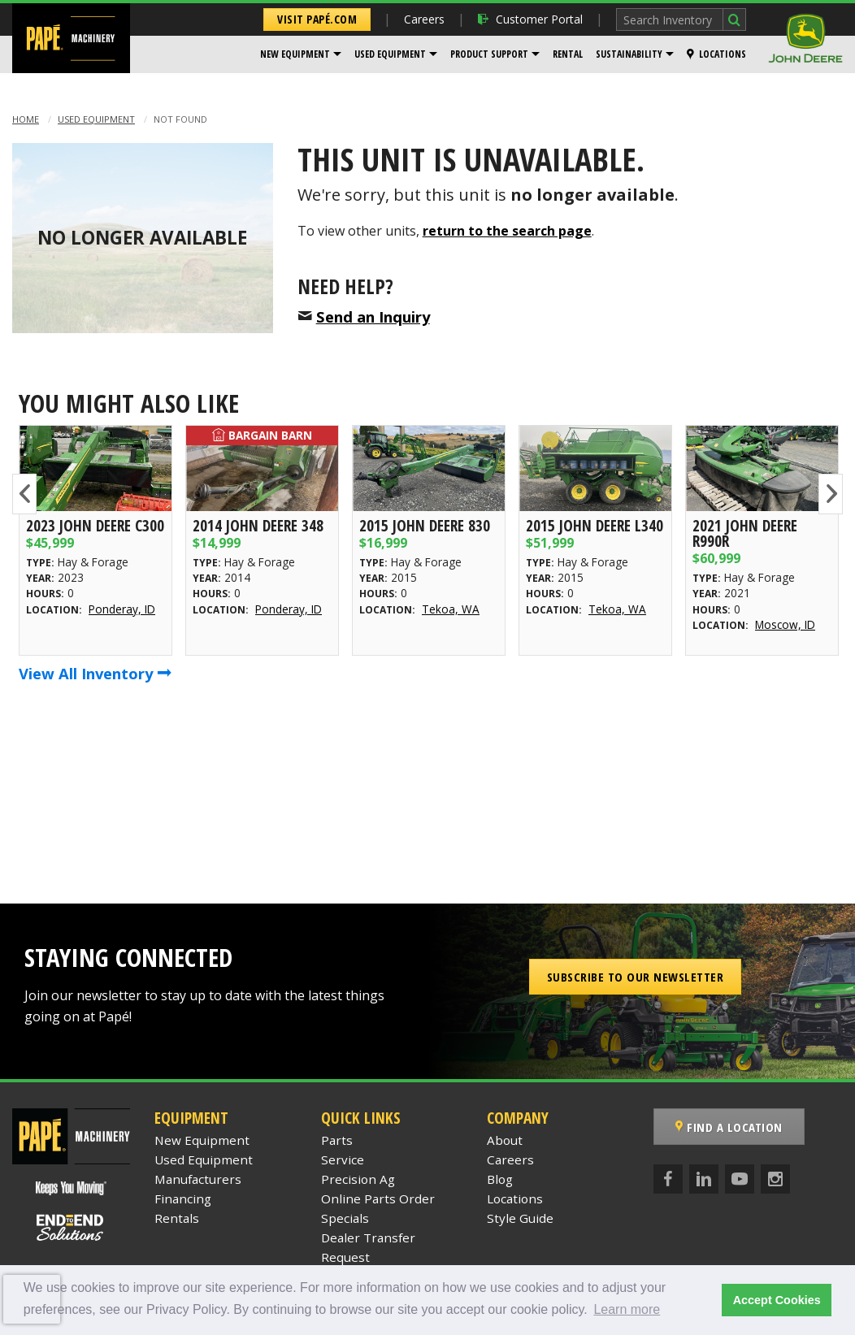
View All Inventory (95, 673)
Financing (182, 1198)
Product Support (489, 54)
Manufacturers (197, 1179)
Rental (568, 54)
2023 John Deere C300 (95, 525)
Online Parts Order (378, 1198)
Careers (424, 19)
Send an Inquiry (373, 316)
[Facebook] (668, 1179)
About (505, 1140)
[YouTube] (739, 1179)
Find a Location (729, 1127)
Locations (716, 54)
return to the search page (507, 231)
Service (342, 1159)
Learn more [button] (626, 1309)
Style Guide (520, 1218)
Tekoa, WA (451, 609)
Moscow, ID (785, 624)
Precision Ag (358, 1179)
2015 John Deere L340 (594, 525)
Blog (500, 1179)
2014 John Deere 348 (258, 525)
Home (25, 119)
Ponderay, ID (122, 609)
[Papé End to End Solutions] (71, 1227)
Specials (345, 1218)
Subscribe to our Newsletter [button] (635, 977)
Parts (337, 1140)
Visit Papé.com (317, 19)
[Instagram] (775, 1179)
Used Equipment (390, 54)
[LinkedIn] (703, 1179)
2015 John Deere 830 (424, 525)
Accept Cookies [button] (777, 1300)
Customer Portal (530, 19)
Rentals (176, 1218)
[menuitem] (301, 54)
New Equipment (295, 54)
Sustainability (629, 54)
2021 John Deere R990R (744, 533)
